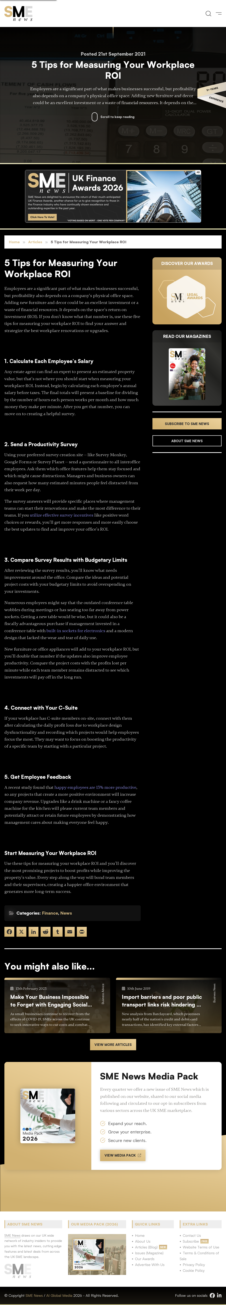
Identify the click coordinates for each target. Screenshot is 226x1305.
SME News (34, 1295)
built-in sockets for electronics (75, 630)
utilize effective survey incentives (61, 515)
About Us (142, 1241)
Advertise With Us (150, 1264)
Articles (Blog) (146, 1247)
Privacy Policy (194, 1264)
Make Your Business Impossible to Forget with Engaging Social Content (49, 1001)
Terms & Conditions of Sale (199, 1256)
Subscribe (191, 1241)
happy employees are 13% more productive (95, 787)
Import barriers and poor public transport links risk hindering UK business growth (163, 1001)
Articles (35, 242)
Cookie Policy (194, 1270)
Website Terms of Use (201, 1247)
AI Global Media (59, 1295)
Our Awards (144, 1258)
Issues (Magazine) (149, 1253)
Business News (214, 993)
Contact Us (192, 1235)
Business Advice (102, 994)
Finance (50, 913)
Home (14, 242)
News (66, 913)
